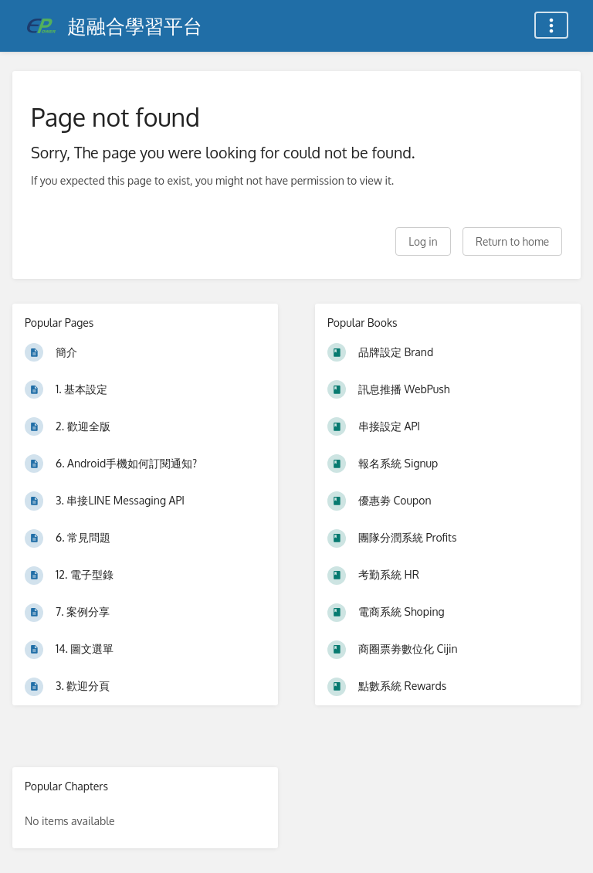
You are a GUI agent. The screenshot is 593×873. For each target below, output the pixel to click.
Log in (422, 241)
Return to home (512, 241)
